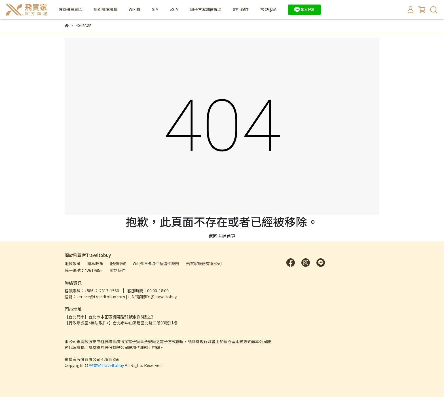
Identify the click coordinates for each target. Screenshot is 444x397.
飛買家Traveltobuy (106, 365)
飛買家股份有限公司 (204, 263)
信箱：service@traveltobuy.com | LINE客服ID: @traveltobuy (121, 296)
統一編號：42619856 (84, 270)
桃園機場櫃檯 (105, 9)
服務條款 (118, 263)
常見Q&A (268, 9)
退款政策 (73, 263)
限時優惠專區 (70, 9)
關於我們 (117, 270)
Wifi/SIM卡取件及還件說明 (156, 263)
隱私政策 (95, 263)
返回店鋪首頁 (222, 236)
